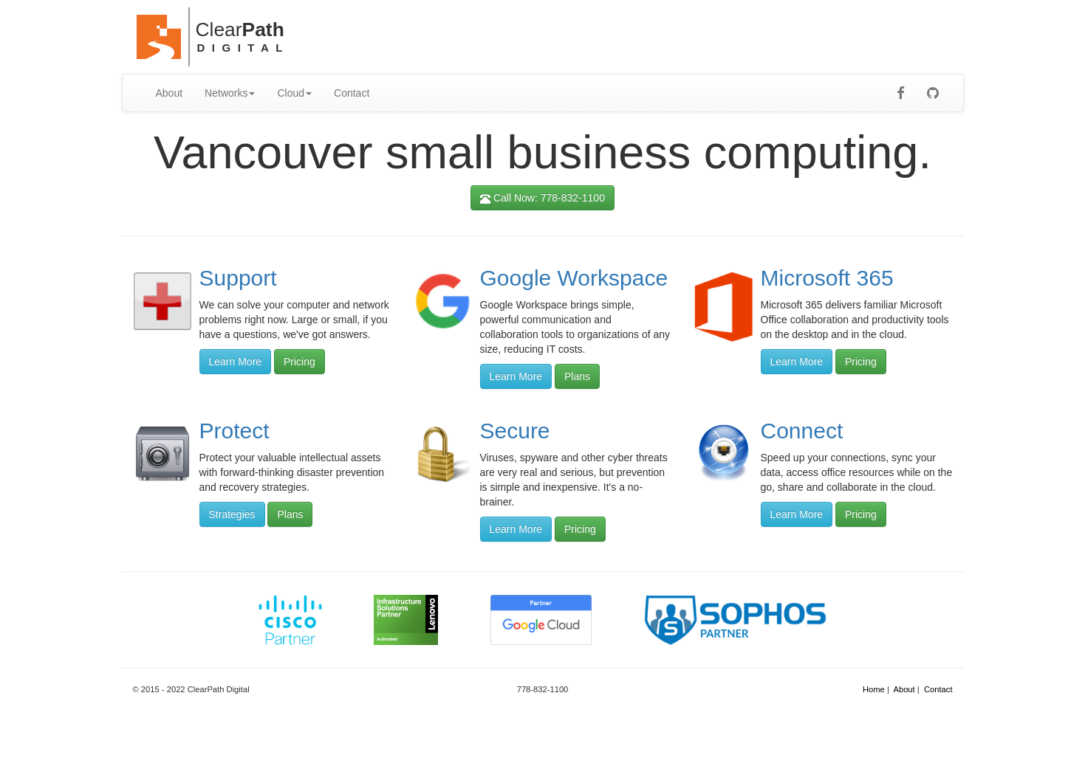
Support (238, 278)
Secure (515, 430)
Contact (351, 93)
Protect (234, 430)
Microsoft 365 (827, 278)
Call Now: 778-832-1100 (542, 198)
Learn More (235, 362)
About (169, 93)
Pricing (299, 362)
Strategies (232, 514)
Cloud (294, 93)
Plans (577, 376)
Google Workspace (574, 278)
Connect (802, 430)
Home (874, 689)
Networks (230, 93)
